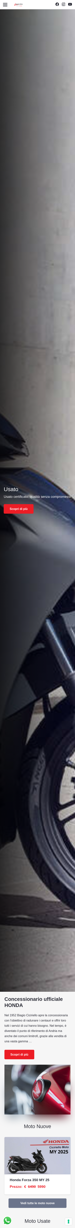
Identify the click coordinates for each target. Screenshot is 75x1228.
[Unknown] (18, 5)
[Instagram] (63, 4)
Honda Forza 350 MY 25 (29, 1180)
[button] (5, 4)
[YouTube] (70, 4)
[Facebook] (57, 4)
